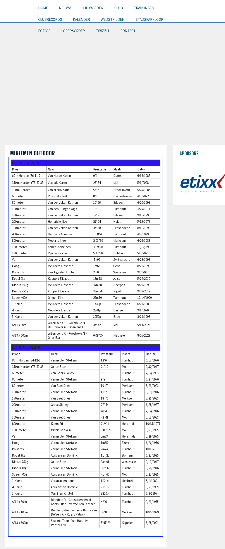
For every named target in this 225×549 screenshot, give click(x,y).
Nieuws (65, 7)
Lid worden (93, 7)
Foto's (44, 30)
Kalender (81, 19)
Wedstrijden (113, 19)
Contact (128, 30)
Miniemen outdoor (32, 153)
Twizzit (103, 30)
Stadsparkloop (149, 19)
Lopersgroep (73, 30)
